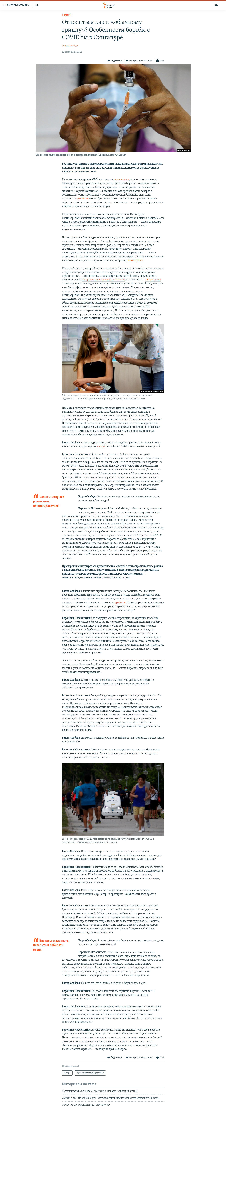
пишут (101, 446)
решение (82, 198)
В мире (66, 15)
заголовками (121, 179)
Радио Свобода (70, 46)
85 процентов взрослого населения (103, 279)
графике (120, 602)
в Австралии (135, 260)
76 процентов (153, 279)
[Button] (114, 61)
